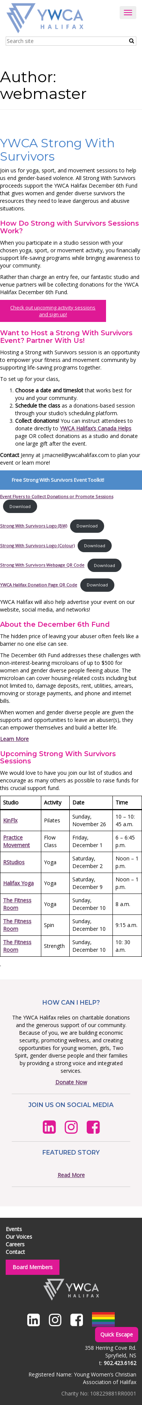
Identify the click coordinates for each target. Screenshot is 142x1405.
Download (20, 506)
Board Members (32, 1267)
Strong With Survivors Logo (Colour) (37, 545)
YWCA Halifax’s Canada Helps (95, 428)
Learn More (14, 738)
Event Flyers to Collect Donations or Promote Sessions (56, 496)
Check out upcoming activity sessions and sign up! (52, 311)
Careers (15, 1244)
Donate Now (71, 1082)
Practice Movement (16, 841)
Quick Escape (116, 1334)
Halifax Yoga (18, 883)
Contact (15, 1251)
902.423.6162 (120, 1363)
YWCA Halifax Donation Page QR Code (38, 585)
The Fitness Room (17, 904)
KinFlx (10, 820)
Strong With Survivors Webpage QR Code (42, 565)
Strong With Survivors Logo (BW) (33, 526)
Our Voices (19, 1236)
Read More (71, 1175)
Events (14, 1229)
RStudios (14, 862)
